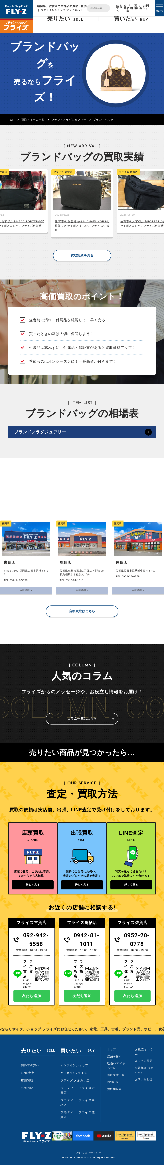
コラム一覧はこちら (82, 719)
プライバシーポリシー (88, 1155)
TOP (11, 119)
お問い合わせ (143, 7)
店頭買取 (27, 1082)
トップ (111, 1051)
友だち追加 (31, 998)
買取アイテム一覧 (32, 119)
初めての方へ (30, 1067)
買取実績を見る (82, 255)
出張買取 (27, 1090)
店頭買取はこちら (82, 612)
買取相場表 (131, 8)
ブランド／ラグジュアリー (68, 119)
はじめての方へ (121, 8)
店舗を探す (114, 1058)
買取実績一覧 (116, 1077)
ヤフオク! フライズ (73, 1075)
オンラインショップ (74, 1067)
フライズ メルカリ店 (74, 1082)
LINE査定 (27, 1075)
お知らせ (113, 1084)
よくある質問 (143, 1062)
